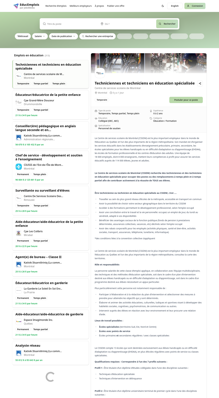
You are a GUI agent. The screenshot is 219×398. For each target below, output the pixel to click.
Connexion (195, 5)
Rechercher (167, 23)
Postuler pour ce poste (186, 99)
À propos (99, 5)
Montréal (102, 92)
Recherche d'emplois (56, 5)
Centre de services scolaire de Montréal (117, 88)
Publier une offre (115, 5)
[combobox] (127, 23)
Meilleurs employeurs (81, 5)
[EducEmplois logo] (26, 5)
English (175, 5)
